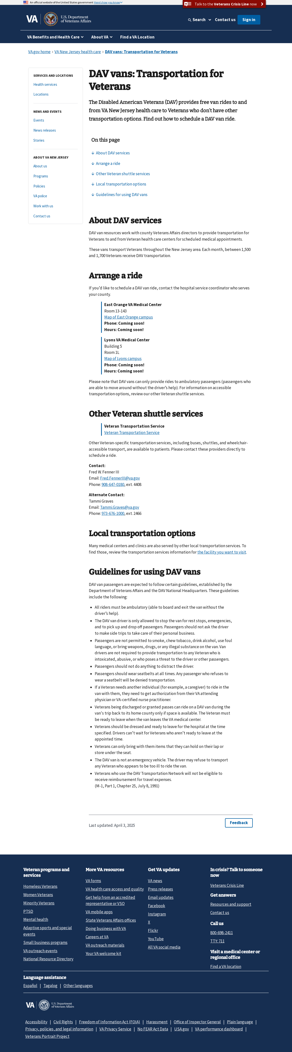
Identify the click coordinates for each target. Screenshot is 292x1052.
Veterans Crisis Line (227, 885)
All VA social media (164, 947)
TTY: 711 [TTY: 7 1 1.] (217, 941)
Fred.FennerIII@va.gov (120, 478)
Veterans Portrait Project (47, 1036)
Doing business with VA (106, 928)
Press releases (160, 889)
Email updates (160, 897)
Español (30, 985)
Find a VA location (225, 966)
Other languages (78, 985)
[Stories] (55, 141)
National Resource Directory (48, 959)
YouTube (156, 938)
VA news (155, 880)
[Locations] (55, 94)
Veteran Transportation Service (131, 432)
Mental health (35, 919)
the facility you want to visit (221, 552)
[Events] (55, 120)
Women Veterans (38, 894)
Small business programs (45, 942)
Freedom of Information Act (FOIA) (109, 1022)
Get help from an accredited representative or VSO (110, 900)
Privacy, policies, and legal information (59, 1029)
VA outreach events (40, 950)
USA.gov (181, 1029)
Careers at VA (97, 937)
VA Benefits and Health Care (53, 37)
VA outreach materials (105, 945)
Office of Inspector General (197, 1022)
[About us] (55, 166)
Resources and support (230, 904)
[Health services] (55, 85)
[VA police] (55, 196)
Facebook (156, 905)
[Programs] (55, 176)
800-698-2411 (221, 932)
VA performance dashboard (219, 1029)
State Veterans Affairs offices (111, 920)
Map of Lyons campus (123, 358)
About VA (99, 37)
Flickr (153, 930)
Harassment (157, 1022)
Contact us (225, 19)
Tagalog (50, 985)
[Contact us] (55, 216)
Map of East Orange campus (128, 317)
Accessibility (36, 1022)
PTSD (28, 911)
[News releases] (55, 130)
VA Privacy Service (115, 1029)
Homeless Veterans (40, 886)
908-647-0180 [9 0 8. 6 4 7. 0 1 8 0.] (113, 484)
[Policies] (55, 186)
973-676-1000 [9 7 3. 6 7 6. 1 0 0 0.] (113, 513)
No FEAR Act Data (152, 1029)
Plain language (240, 1022)
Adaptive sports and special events (47, 931)
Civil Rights (63, 1022)
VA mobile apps (99, 912)
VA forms (93, 880)
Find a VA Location (137, 37)
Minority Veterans (38, 903)
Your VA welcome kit (103, 953)
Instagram (157, 914)
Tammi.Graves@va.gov (119, 507)
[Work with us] (55, 206)
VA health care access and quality (115, 889)
